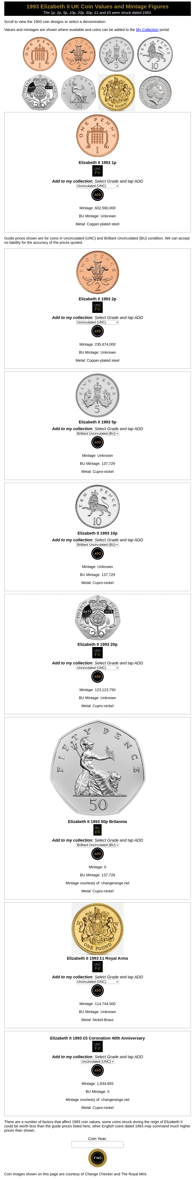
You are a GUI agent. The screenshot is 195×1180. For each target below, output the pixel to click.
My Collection (147, 30)
